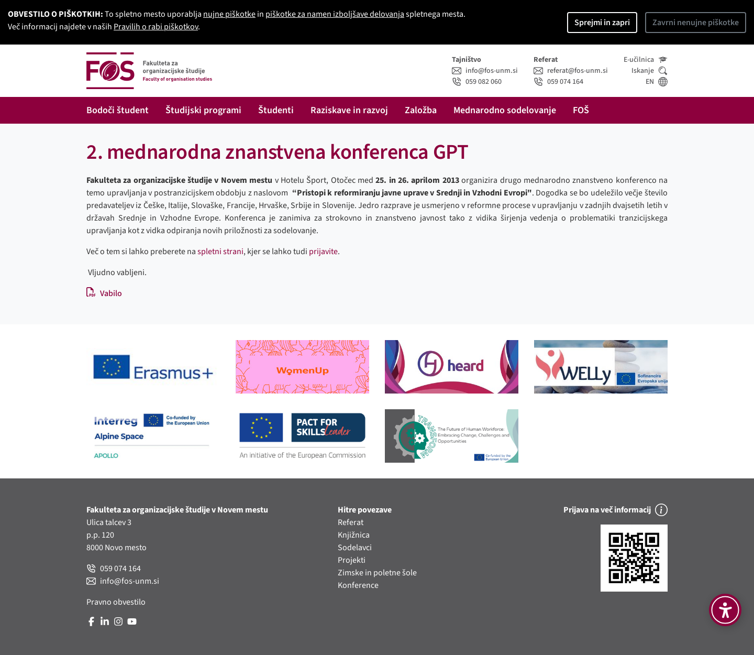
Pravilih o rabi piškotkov (156, 26)
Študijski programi (203, 110)
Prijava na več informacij (615, 510)
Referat (350, 522)
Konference (358, 585)
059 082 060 (477, 82)
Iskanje (649, 71)
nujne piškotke (229, 14)
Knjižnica (354, 535)
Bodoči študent (117, 110)
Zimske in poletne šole (377, 572)
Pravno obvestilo (116, 602)
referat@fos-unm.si (571, 71)
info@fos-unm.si (485, 71)
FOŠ (581, 110)
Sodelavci (355, 547)
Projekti (351, 560)
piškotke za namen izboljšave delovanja (334, 14)
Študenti (276, 110)
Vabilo (104, 293)
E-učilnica (646, 59)
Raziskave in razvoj (349, 110)
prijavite (323, 251)
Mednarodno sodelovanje (504, 110)
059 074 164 (558, 82)
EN (657, 82)
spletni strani (220, 251)
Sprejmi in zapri (602, 22)
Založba (421, 110)
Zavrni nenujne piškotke (695, 22)
